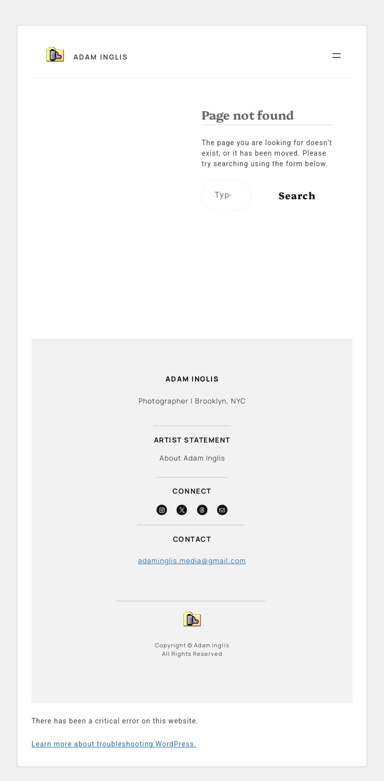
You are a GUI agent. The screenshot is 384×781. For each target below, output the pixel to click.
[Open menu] (336, 56)
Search (297, 195)
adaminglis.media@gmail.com (192, 560)
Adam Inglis (101, 57)
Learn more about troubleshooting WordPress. (114, 744)
